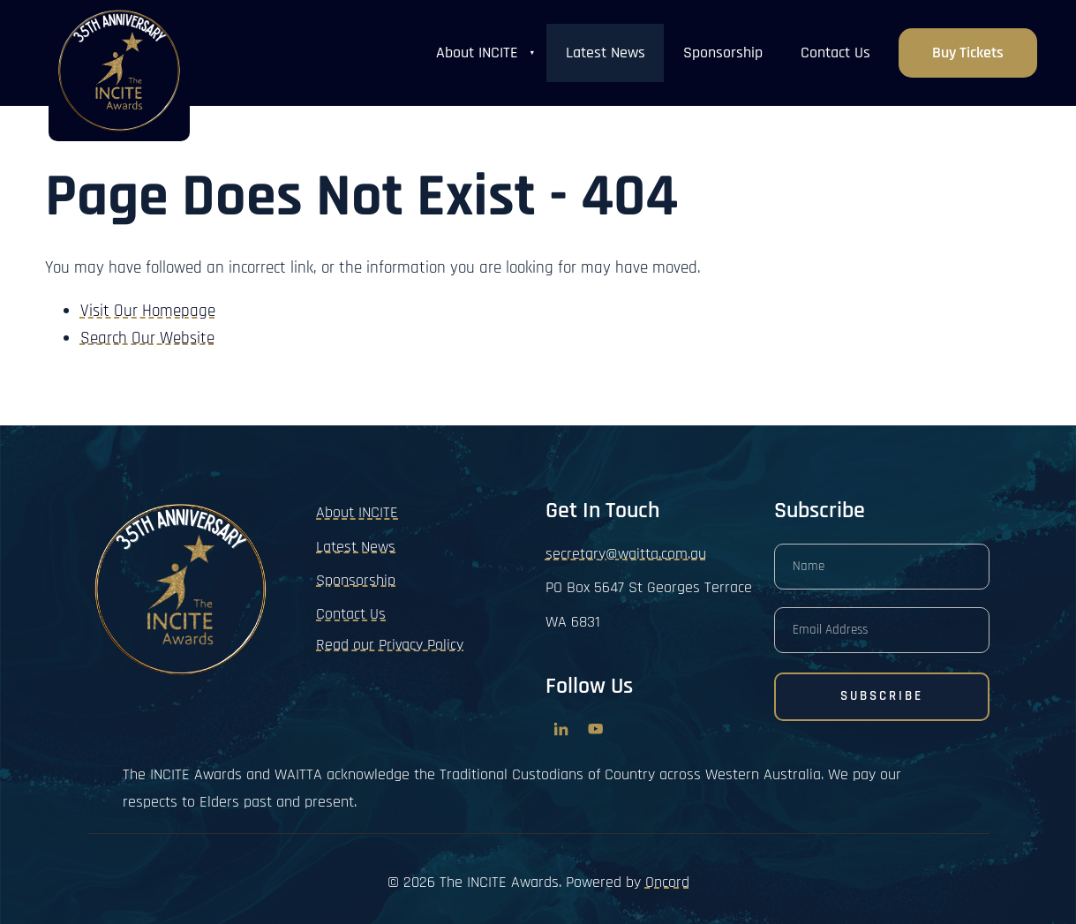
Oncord (667, 882)
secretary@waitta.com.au (626, 554)
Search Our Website (147, 338)
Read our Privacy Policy (389, 645)
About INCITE (477, 52)
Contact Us (835, 52)
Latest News (605, 52)
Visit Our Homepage (147, 311)
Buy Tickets (967, 41)
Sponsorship (723, 52)
